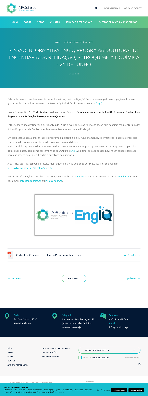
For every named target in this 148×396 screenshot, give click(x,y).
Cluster (55, 22)
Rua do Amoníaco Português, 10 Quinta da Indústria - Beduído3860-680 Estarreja (77, 323)
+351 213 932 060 (118, 319)
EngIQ (99, 103)
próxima (131, 278)
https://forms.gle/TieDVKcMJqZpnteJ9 (30, 168)
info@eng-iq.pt (53, 180)
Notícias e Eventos (132, 8)
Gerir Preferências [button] (103, 390)
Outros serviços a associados (118, 22)
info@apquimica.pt (30, 180)
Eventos (89, 42)
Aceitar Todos (136, 390)
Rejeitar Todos (119, 390)
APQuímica (123, 176)
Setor (40, 22)
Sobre (27, 22)
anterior (16, 278)
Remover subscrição (132, 358)
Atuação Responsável (79, 22)
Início (14, 22)
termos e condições (101, 357)
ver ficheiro (130, 255)
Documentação (112, 8)
